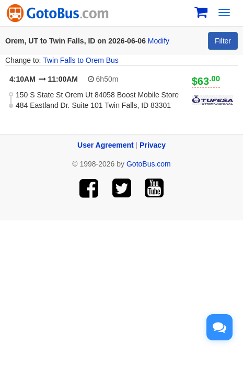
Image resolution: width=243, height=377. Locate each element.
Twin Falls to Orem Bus (81, 60)
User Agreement (105, 145)
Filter (223, 41)
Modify (158, 41)
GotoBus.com (148, 164)
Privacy (153, 145)
